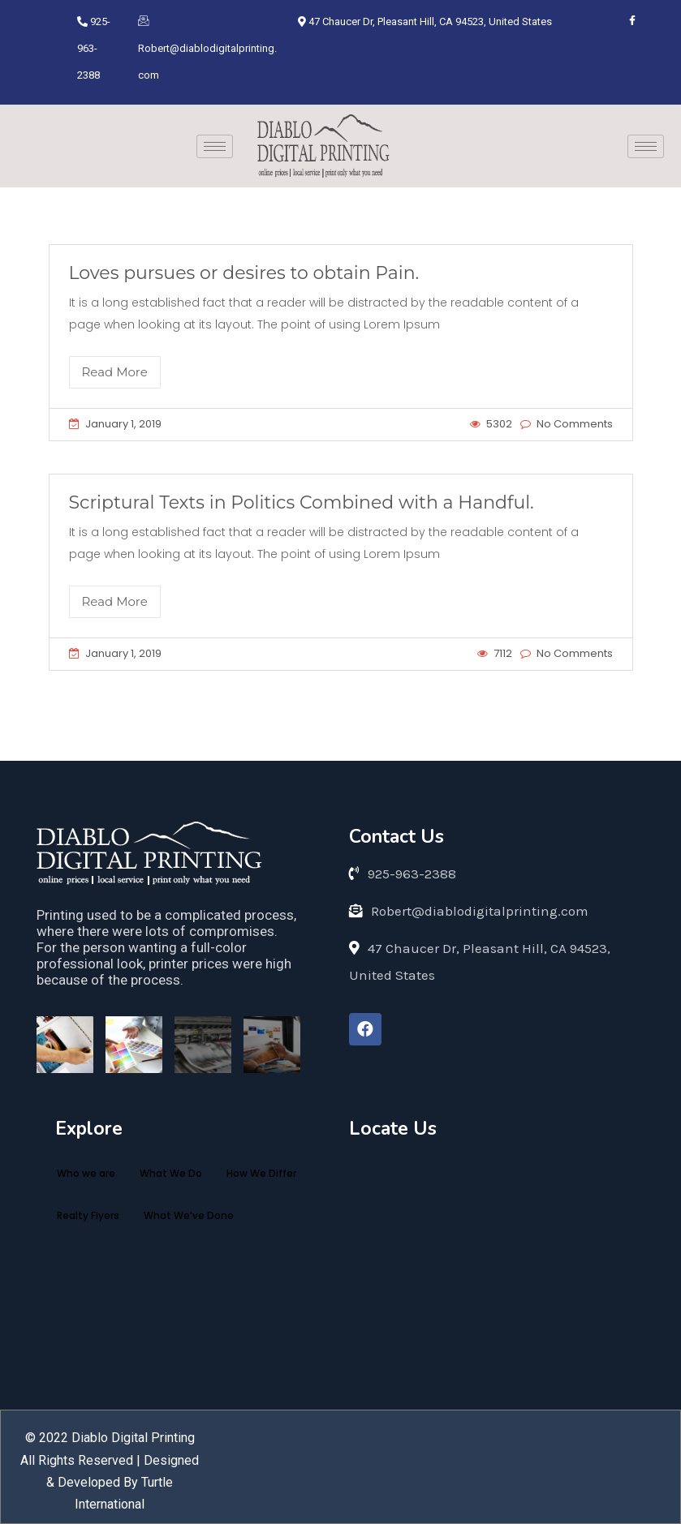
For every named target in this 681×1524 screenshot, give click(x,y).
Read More (115, 372)
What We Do (171, 1173)
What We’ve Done (189, 1215)
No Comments (575, 423)
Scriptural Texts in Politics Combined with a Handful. (301, 502)
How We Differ (261, 1173)
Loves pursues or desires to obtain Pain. (244, 273)
